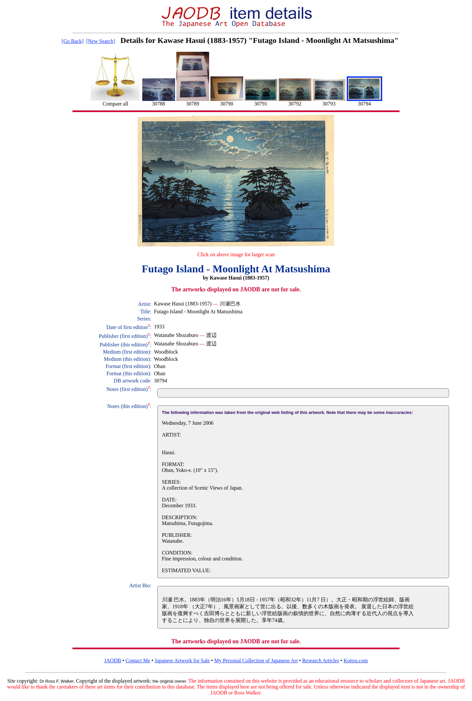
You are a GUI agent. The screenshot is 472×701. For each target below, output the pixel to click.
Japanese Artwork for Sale (182, 660)
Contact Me (138, 660)
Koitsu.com (356, 660)
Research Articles (320, 660)
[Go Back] (73, 41)
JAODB (112, 660)
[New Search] (100, 41)
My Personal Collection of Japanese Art (256, 660)
